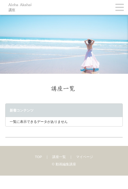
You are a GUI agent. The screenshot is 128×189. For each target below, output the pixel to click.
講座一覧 (59, 157)
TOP (38, 157)
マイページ (84, 157)
